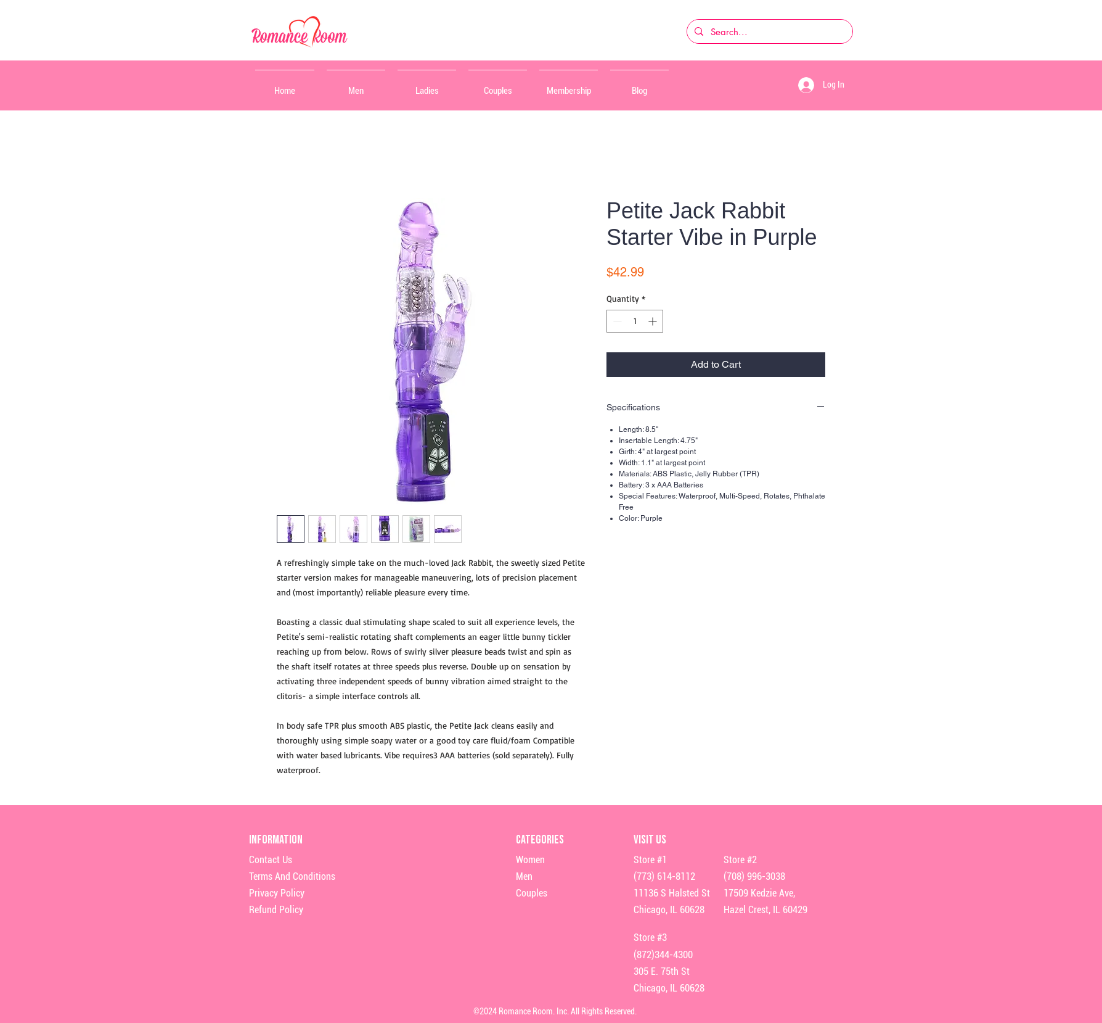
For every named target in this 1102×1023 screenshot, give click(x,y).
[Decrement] (616, 321)
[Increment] (653, 321)
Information (276, 839)
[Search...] (768, 31)
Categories (540, 839)
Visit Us (650, 839)
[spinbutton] (635, 321)
